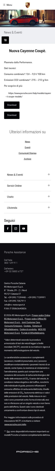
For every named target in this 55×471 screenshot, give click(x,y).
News (27, 141)
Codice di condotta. (28, 329)
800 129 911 (10, 263)
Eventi (27, 147)
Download (11, 105)
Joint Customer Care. (31, 322)
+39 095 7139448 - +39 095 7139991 (27, 297)
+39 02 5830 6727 (13, 271)
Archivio (27, 159)
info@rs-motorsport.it (14, 305)
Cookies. (28, 326)
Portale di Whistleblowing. (33, 333)
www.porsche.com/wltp (15, 424)
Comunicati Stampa (27, 153)
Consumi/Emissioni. (13, 326)
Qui (8, 431)
